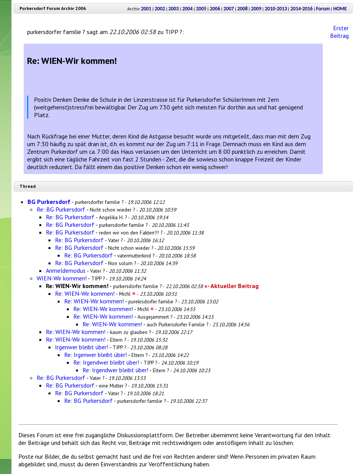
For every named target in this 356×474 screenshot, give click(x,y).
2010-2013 (276, 8)
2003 (173, 8)
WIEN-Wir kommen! (62, 278)
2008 (242, 8)
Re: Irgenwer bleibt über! (95, 354)
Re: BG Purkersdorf (61, 209)
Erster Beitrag (339, 31)
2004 (187, 8)
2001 (146, 8)
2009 (256, 8)
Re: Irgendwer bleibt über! (106, 362)
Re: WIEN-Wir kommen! (85, 293)
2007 (228, 8)
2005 (201, 8)
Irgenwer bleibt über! (81, 347)
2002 (160, 8)
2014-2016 (301, 8)
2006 (215, 8)
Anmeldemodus (66, 270)
